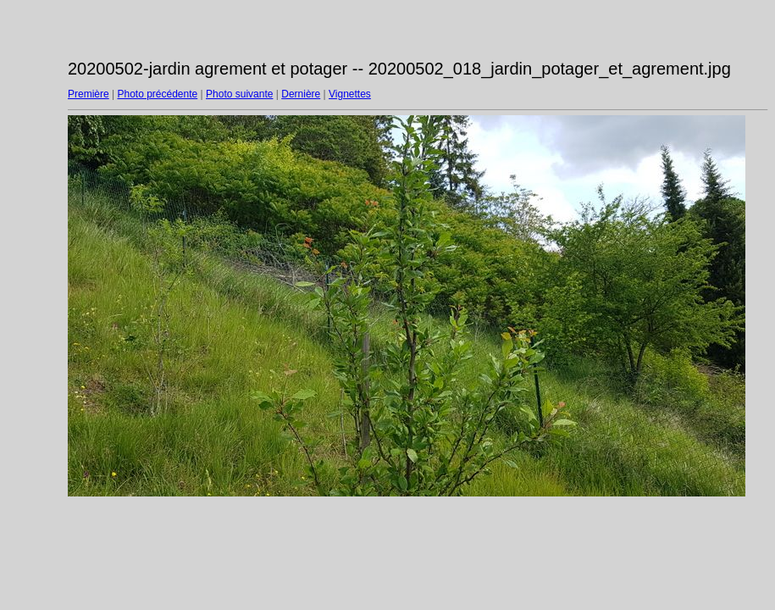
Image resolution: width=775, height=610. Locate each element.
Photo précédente (157, 94)
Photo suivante (239, 94)
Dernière (300, 94)
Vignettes (350, 94)
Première (88, 94)
